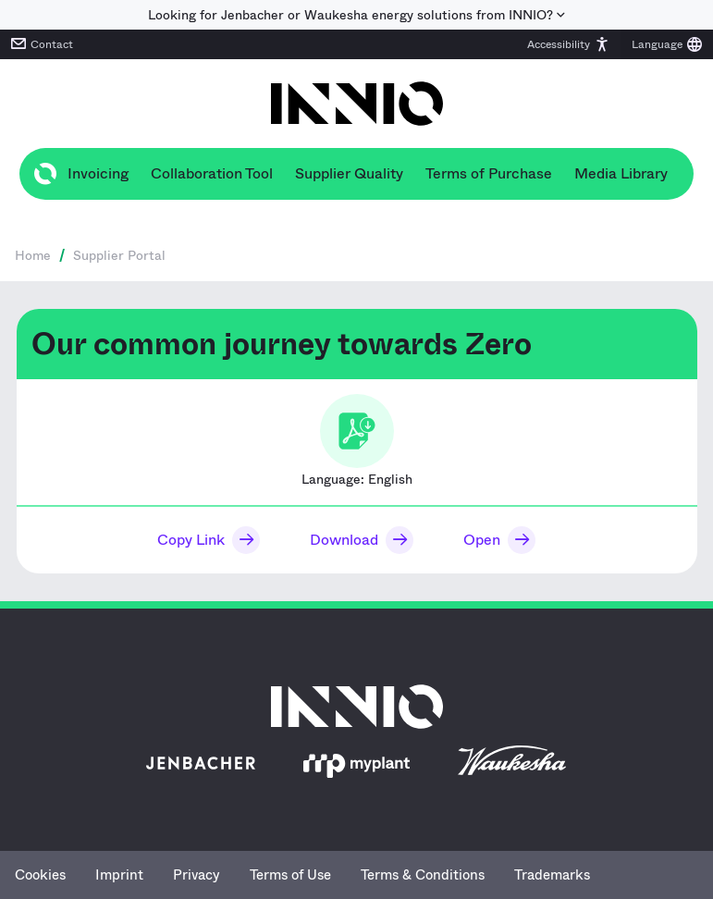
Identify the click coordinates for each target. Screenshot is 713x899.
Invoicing (98, 173)
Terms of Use (290, 875)
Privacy (196, 875)
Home (33, 255)
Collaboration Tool (212, 173)
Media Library (621, 173)
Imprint (119, 875)
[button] (568, 44)
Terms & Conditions (423, 875)
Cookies (40, 875)
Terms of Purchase (488, 173)
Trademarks (552, 875)
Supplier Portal (119, 255)
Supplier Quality (349, 173)
